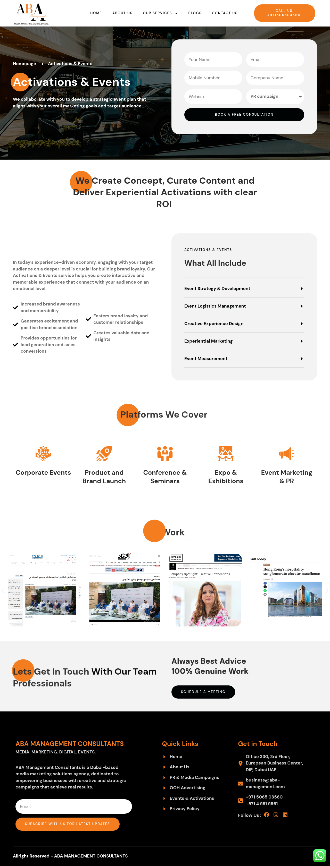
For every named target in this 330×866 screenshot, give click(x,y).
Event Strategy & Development (217, 288)
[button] (244, 292)
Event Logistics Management (215, 306)
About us (122, 13)
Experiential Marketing (208, 341)
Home (96, 13)
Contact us (225, 13)
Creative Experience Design (213, 323)
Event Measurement (205, 358)
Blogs (195, 13)
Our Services (160, 13)
